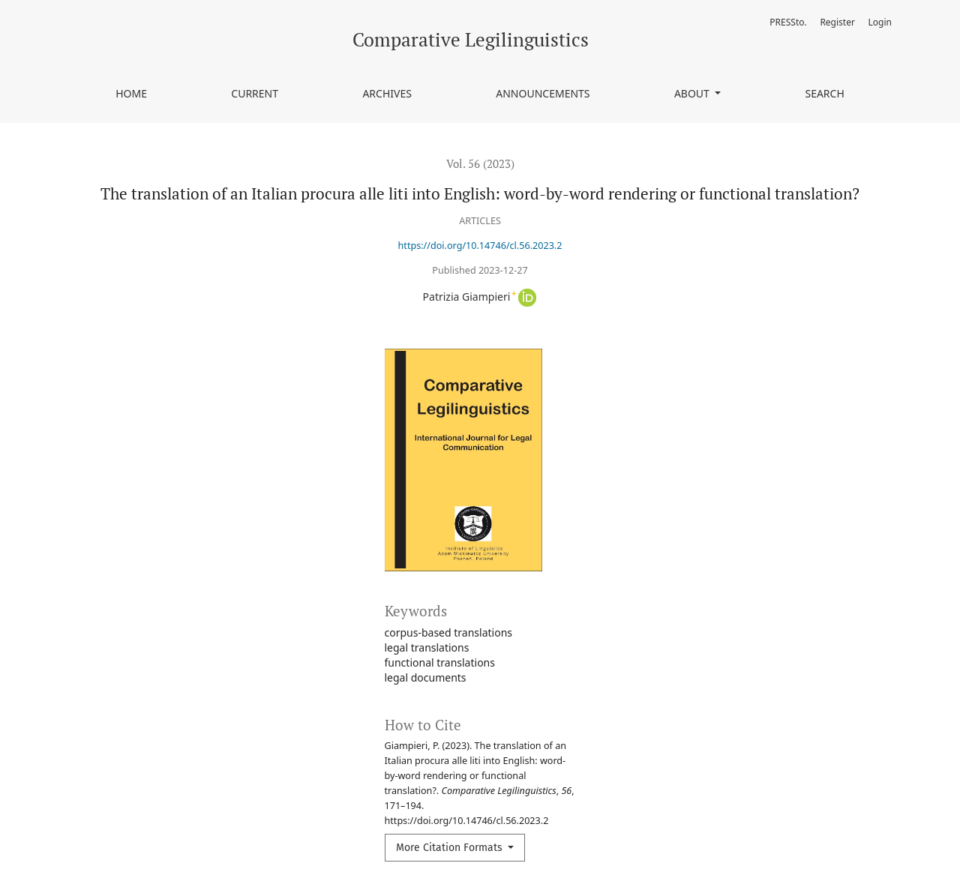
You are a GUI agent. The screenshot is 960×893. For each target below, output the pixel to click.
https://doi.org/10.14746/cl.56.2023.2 (480, 245)
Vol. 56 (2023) (480, 163)
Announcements (543, 93)
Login (880, 22)
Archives (387, 93)
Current (254, 93)
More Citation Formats (451, 847)
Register (837, 22)
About (693, 93)
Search (824, 93)
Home (131, 93)
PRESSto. (788, 22)
